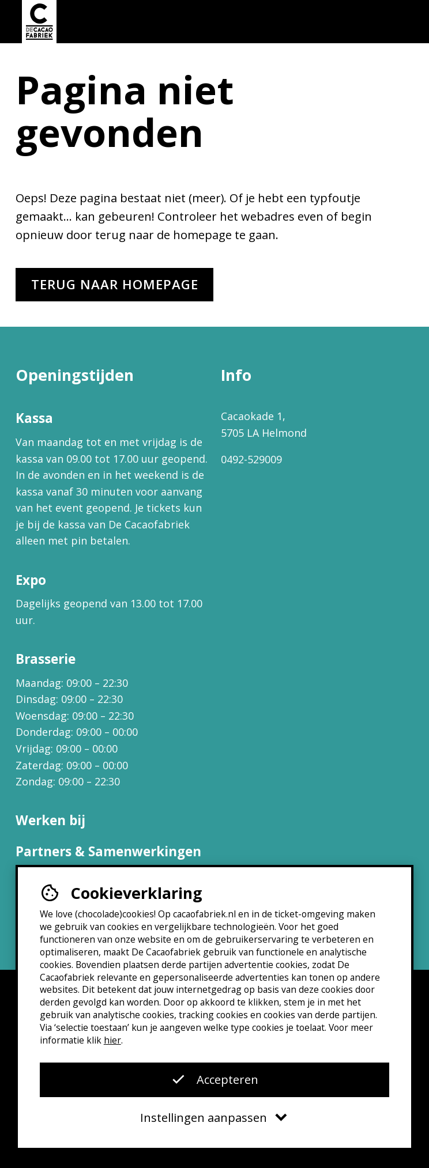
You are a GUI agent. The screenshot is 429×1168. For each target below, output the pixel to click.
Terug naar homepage (114, 284)
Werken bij (50, 820)
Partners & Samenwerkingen (108, 851)
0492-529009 (251, 459)
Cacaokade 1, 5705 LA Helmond (264, 424)
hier (112, 1040)
